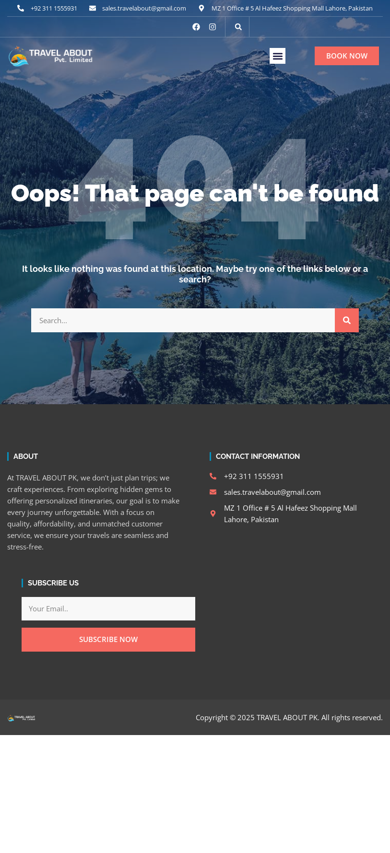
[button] (238, 27)
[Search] (347, 320)
